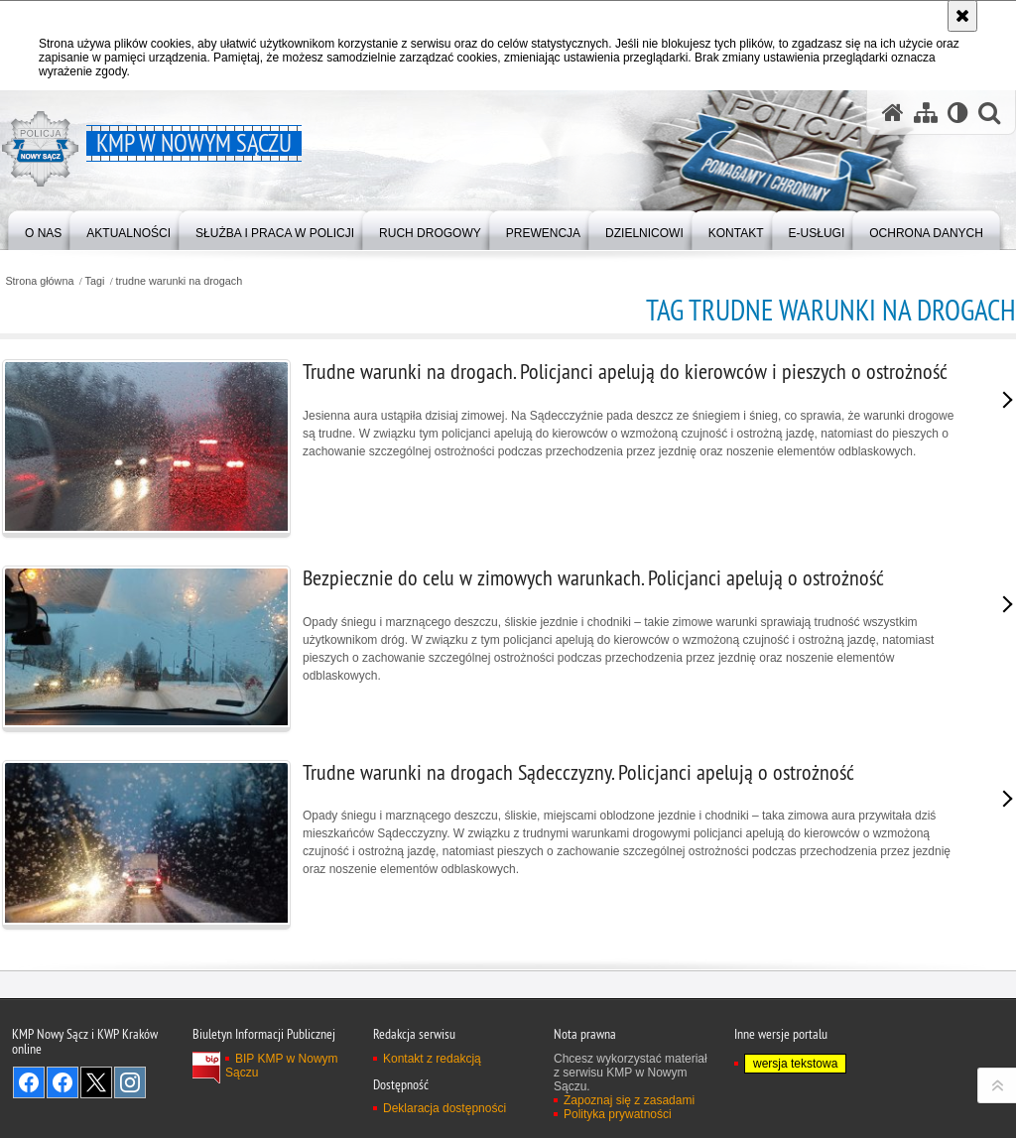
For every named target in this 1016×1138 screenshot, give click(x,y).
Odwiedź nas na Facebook (29, 1082)
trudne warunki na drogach (178, 281)
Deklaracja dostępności (444, 1108)
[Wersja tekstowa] (958, 112)
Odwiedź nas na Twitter (96, 1082)
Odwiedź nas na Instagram (130, 1082)
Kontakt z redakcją (432, 1059)
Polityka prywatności (618, 1114)
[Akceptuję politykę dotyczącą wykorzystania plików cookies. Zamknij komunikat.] (962, 16)
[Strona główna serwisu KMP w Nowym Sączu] (893, 112)
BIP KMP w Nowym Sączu (281, 1065)
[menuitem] (43, 228)
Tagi (95, 281)
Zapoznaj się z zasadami (629, 1100)
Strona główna (39, 281)
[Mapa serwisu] (926, 112)
